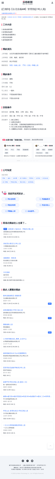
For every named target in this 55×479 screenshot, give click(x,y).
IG (23, 455)
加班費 (15, 178)
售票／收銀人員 (15, 65)
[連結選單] (3, 3)
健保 (9, 178)
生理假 (38, 178)
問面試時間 (35, 199)
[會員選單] (52, 3)
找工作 (15, 17)
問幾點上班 (9, 205)
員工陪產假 (23, 178)
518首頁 (10, 17)
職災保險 (23, 182)
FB (27, 455)
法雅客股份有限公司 (27, 17)
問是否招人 (49, 199)
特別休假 (45, 178)
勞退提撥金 (14, 182)
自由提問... (22, 205)
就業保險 (31, 182)
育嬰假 (31, 178)
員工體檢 (5, 182)
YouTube (32, 455)
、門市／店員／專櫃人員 (29, 65)
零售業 (19, 17)
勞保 (3, 178)
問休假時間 (9, 199)
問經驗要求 (22, 199)
